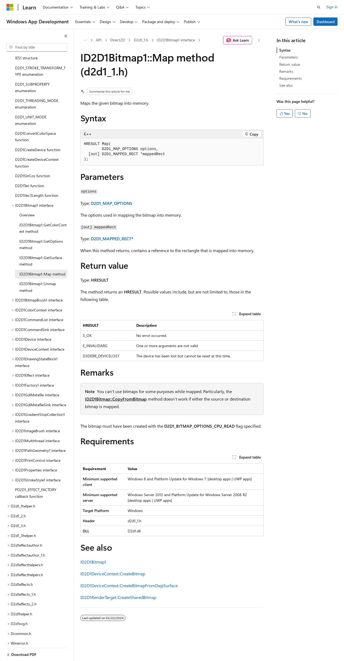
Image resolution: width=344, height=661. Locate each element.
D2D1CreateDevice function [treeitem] (37, 131)
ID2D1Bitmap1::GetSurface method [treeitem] (40, 242)
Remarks (286, 71)
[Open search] (318, 7)
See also (286, 85)
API (99, 39)
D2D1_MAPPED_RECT (111, 238)
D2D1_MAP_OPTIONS (111, 203)
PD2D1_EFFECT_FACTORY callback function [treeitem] (35, 474)
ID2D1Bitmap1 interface (176, 39)
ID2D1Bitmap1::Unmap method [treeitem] (37, 268)
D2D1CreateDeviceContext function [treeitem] (37, 144)
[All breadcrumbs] (85, 40)
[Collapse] (65, 36)
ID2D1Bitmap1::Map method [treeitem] (42, 255)
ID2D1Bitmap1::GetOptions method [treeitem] (41, 226)
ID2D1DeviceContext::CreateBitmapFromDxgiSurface (129, 585)
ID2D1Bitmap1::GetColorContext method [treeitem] (43, 210)
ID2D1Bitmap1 (93, 562)
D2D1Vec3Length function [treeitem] (36, 176)
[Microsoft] (9, 7)
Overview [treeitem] (27, 196)
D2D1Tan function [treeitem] (29, 167)
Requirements (290, 78)
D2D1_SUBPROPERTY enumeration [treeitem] (32, 69)
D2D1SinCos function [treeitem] (32, 157)
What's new (298, 21)
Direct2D (117, 39)
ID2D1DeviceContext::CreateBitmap (112, 573)
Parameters (288, 57)
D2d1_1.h (141, 39)
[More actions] (259, 40)
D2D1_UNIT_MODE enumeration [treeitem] (30, 102)
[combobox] (36, 47)
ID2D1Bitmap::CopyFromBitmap (116, 399)
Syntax (285, 50)
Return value (289, 64)
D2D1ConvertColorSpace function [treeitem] (35, 118)
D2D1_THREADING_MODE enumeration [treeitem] (36, 85)
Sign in (332, 6)
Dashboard (326, 21)
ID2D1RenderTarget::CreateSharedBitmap (118, 597)
